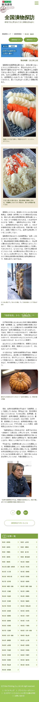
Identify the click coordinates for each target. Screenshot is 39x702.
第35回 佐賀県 (6, 625)
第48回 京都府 (25, 655)
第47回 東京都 (6, 655)
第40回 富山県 (25, 635)
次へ (25, 512)
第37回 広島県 (6, 630)
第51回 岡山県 (6, 665)
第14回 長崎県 (25, 571)
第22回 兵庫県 (25, 591)
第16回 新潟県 (25, 576)
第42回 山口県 (25, 640)
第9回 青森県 (6, 562)
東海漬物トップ (6, 34)
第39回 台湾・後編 (7, 635)
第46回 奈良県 (25, 650)
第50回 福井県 (25, 660)
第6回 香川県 (24, 552)
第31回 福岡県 (6, 616)
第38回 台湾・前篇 (26, 630)
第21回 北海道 (6, 591)
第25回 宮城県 (6, 601)
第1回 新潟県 (6, 542)
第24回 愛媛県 (25, 596)
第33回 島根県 (6, 621)
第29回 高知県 (6, 611)
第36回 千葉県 (25, 625)
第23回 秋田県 (6, 596)
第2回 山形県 (24, 542)
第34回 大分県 (25, 621)
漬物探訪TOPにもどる (19, 523)
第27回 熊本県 (6, 606)
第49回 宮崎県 (6, 660)
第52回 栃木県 (25, 665)
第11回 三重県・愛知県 (8, 567)
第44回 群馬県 (25, 645)
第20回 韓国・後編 (26, 586)
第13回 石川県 (6, 571)
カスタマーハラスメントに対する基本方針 (19, 693)
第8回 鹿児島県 (25, 557)
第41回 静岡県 (6, 640)
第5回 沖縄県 (6, 552)
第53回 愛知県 (6, 670)
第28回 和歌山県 (25, 606)
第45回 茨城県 (6, 650)
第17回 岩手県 (6, 581)
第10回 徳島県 (25, 562)
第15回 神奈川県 (7, 576)
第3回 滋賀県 (6, 547)
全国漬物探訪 (18, 34)
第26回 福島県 (25, 601)
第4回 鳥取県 (24, 547)
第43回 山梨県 (6, 645)
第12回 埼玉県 (25, 567)
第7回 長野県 (6, 557)
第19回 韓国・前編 (7, 586)
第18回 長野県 (25, 581)
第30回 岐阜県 (25, 611)
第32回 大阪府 (25, 616)
